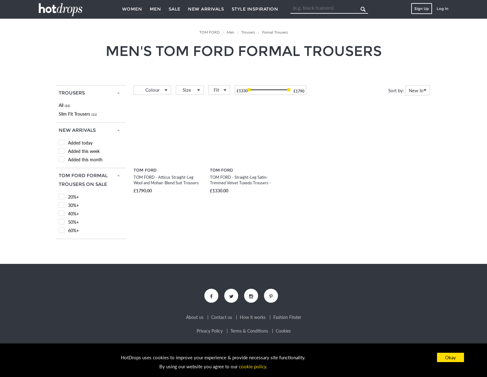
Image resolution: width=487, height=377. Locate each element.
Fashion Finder (287, 317)
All (64, 105)
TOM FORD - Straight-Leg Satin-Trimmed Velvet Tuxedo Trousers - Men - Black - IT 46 (240, 183)
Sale (174, 9)
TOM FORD (145, 170)
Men (155, 9)
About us (194, 317)
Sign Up (421, 8)
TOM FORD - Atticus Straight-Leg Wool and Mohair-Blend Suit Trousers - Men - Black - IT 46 (166, 183)
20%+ (73, 197)
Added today (80, 142)
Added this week (84, 151)
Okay (450, 357)
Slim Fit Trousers (78, 114)
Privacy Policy (210, 331)
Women (132, 9)
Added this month (85, 159)
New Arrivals (206, 9)
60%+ (73, 230)
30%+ (73, 205)
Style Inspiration (255, 9)
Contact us (221, 317)
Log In (442, 8)
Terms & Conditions (249, 331)
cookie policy (252, 366)
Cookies (283, 331)
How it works (253, 317)
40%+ (73, 213)
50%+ (73, 222)
